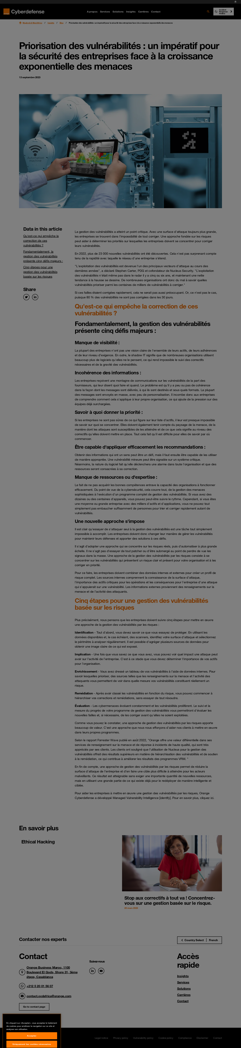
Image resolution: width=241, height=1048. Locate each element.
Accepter (31, 1043)
